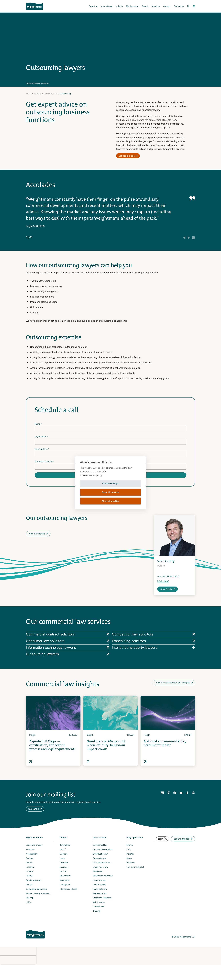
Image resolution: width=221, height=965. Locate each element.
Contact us (179, 6)
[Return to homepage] (34, 6)
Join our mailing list (135, 867)
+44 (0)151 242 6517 (168, 576)
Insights (119, 6)
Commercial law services (37, 83)
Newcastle (64, 880)
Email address (42, 449)
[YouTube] (181, 793)
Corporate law (99, 858)
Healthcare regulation (103, 875)
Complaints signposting (36, 889)
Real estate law (100, 889)
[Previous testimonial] (184, 237)
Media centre (132, 6)
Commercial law (51, 93)
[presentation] (18, 951)
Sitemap (30, 897)
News (129, 858)
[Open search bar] (186, 6)
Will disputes (99, 902)
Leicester (63, 862)
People (145, 6)
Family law (97, 871)
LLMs (28, 902)
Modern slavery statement (38, 893)
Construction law (100, 854)
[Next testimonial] (189, 237)
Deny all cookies (110, 492)
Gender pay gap (33, 880)
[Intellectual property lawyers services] (153, 647)
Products (30, 867)
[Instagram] (168, 793)
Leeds (62, 858)
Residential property (102, 897)
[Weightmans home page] (35, 934)
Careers (166, 6)
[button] (35, 809)
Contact (29, 875)
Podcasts (130, 862)
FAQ (128, 849)
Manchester (64, 875)
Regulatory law (100, 893)
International (106, 6)
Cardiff (62, 849)
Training (96, 911)
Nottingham (64, 884)
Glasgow (63, 854)
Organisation (41, 436)
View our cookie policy (91, 475)
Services (37, 93)
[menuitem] (93, 6)
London (62, 871)
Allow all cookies (110, 501)
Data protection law (102, 862)
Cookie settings (110, 483)
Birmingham (64, 845)
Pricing (29, 884)
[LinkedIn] (162, 793)
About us (156, 6)
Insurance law (99, 880)
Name (38, 424)
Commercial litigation (102, 849)
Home (28, 93)
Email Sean (163, 580)
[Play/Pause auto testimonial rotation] (193, 237)
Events (129, 845)
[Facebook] (174, 793)
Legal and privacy (34, 845)
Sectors (29, 858)
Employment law (100, 867)
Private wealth (99, 884)
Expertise (93, 6)
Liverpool (63, 867)
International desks (68, 889)
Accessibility (31, 854)
